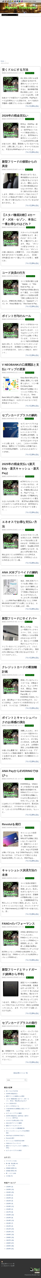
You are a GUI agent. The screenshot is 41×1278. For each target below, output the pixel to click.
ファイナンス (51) (11, 1161)
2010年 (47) (10, 1231)
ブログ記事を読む (32, 106)
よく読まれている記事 (7, 1265)
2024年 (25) (10, 1192)
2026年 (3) (9, 1186)
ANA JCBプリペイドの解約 (20, 572)
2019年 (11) (10, 1206)
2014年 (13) (10, 1220)
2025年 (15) (10, 1189)
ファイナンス (30, 73)
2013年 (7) (9, 1223)
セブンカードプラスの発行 (19, 1022)
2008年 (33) (10, 1237)
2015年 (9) (9, 1217)
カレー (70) (11, 1165)
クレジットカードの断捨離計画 (15, 1128)
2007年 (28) (10, 1240)
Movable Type (36, 1275)
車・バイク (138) (11, 1173)
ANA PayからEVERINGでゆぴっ (15, 1135)
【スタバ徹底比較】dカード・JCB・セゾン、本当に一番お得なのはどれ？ (19, 219)
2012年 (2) (9, 1226)
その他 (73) (9, 1176)
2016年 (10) (10, 1215)
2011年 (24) (10, 1229)
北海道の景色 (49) (11, 1170)
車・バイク (29, 169)
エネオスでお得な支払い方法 (14, 1120)
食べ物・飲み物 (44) (12, 1163)
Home (2, 61)
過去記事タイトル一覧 (20, 1073)
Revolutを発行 (11, 824)
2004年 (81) (10, 1249)
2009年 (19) (10, 1234)
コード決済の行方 (13, 272)
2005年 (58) (10, 1246)
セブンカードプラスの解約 (19, 415)
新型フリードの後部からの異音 (15, 1096)
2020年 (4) (9, 1203)
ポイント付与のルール (16, 315)
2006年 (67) (10, 1243)
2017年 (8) (9, 1212)
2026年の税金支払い (15, 115)
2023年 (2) (9, 1195)
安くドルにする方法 (15, 69)
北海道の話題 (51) (11, 1168)
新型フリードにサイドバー (19, 618)
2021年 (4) (9, 1201)
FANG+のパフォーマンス (18, 923)
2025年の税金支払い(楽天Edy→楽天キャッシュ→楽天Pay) (20, 469)
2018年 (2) (9, 1209)
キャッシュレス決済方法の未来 (15, 1140)
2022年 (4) (9, 1198)
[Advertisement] (20, 39)
